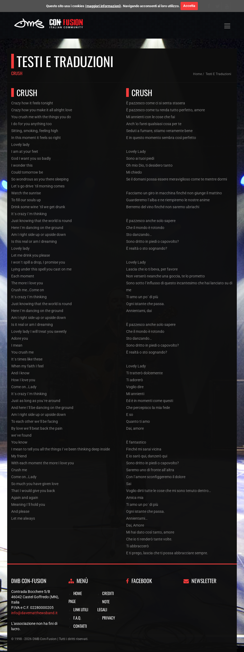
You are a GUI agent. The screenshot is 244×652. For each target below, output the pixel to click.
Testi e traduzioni (218, 74)
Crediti (108, 593)
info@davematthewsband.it (34, 613)
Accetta (189, 6)
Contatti (80, 626)
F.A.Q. (77, 618)
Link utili (80, 609)
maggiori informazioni (103, 6)
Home (197, 74)
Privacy (108, 618)
